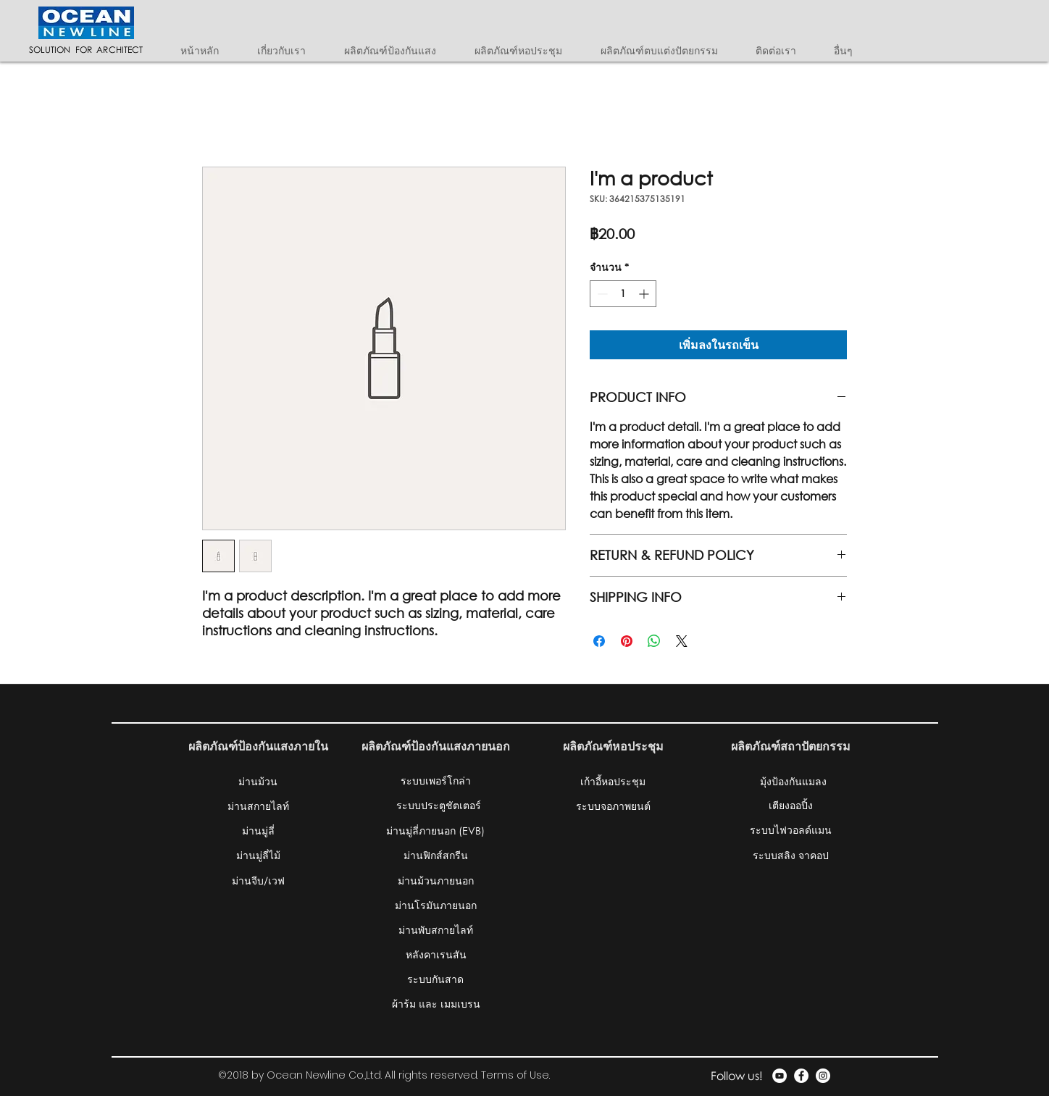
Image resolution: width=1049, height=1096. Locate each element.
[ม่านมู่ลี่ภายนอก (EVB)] (435, 830)
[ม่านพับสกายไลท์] (436, 929)
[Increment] (645, 293)
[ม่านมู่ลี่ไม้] (258, 854)
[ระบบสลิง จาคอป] (790, 854)
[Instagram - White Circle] (823, 1075)
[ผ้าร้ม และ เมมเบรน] (435, 1003)
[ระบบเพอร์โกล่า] (435, 780)
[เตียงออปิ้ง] (791, 804)
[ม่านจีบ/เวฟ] (258, 880)
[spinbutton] (623, 293)
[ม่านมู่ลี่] (258, 830)
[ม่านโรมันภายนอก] (436, 904)
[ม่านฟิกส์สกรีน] (435, 854)
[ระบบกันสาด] (435, 978)
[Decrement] (601, 293)
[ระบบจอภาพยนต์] (613, 805)
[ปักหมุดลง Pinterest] (626, 641)
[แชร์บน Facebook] (599, 641)
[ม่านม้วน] (258, 781)
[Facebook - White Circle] (801, 1075)
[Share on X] (681, 641)
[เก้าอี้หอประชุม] (613, 781)
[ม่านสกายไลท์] (258, 805)
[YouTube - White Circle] (779, 1075)
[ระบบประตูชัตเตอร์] (438, 804)
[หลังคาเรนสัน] (435, 954)
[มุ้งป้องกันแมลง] (793, 781)
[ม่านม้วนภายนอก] (436, 880)
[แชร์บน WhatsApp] (654, 641)
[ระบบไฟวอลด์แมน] (790, 829)
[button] (398, 51)
